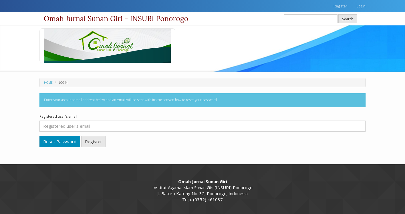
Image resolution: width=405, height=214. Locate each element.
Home (48, 83)
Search (347, 19)
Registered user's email (58, 116)
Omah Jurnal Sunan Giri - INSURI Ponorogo (116, 18)
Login (361, 6)
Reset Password (59, 141)
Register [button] (93, 141)
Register (340, 6)
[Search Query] (311, 18)
